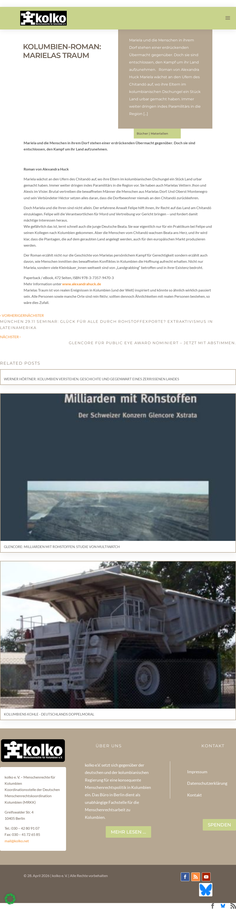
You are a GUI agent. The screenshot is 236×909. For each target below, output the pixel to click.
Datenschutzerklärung (207, 783)
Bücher (142, 133)
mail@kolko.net (17, 841)
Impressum (197, 771)
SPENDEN (219, 825)
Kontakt (194, 794)
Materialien (159, 133)
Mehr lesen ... (128, 832)
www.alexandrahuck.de (81, 284)
